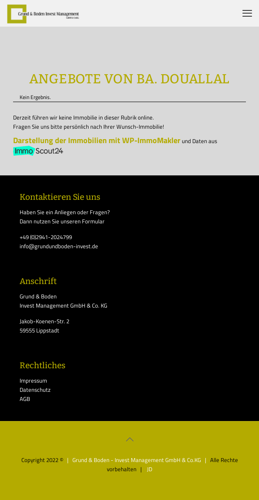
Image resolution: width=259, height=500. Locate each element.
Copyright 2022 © (42, 459)
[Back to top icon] (129, 439)
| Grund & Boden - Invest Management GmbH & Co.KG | (137, 459)
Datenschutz (35, 389)
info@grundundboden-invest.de (59, 246)
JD (149, 469)
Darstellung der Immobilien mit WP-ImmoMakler (97, 140)
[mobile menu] (247, 13)
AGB (25, 398)
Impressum (33, 380)
